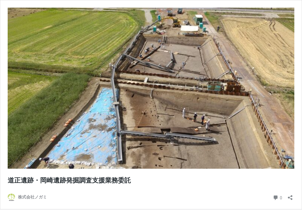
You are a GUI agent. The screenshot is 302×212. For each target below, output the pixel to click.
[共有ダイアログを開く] (290, 195)
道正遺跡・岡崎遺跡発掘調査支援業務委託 (69, 180)
